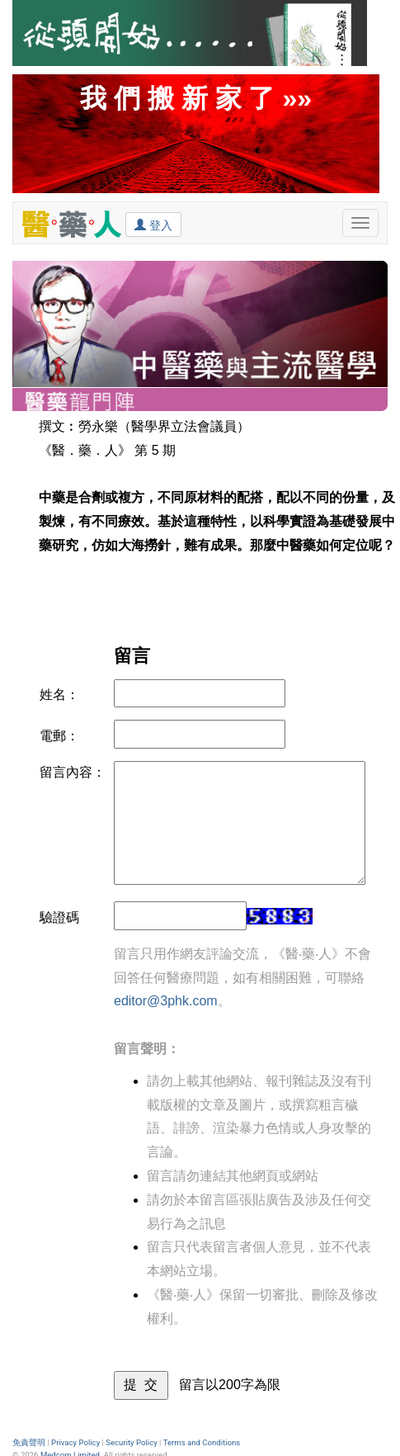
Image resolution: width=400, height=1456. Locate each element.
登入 (153, 224)
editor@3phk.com (166, 1001)
